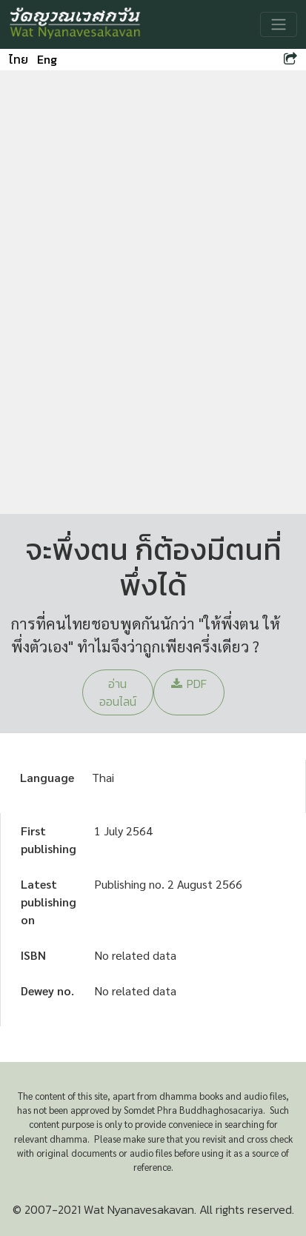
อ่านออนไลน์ (117, 692)
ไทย (18, 59)
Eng (47, 59)
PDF (189, 683)
